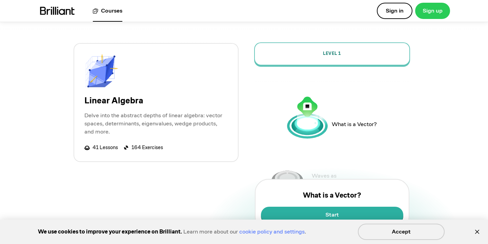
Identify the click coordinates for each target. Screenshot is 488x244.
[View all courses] (107, 11)
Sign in (395, 10)
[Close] (477, 231)
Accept (401, 231)
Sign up (433, 10)
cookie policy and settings (272, 231)
